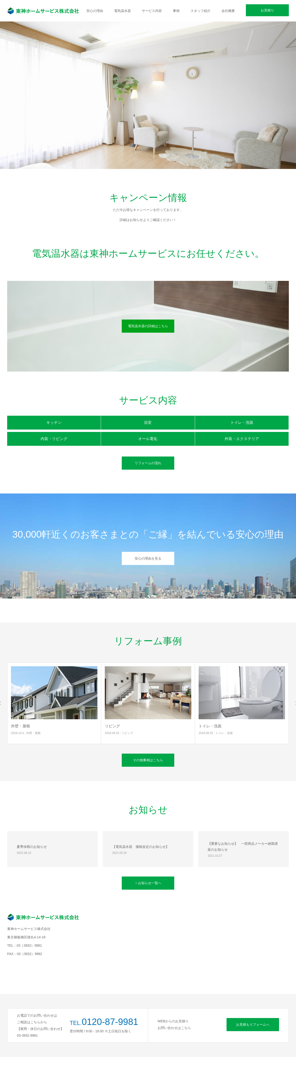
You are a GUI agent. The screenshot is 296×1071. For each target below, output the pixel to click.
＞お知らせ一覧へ (148, 883)
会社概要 (228, 11)
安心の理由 (94, 11)
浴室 (148, 422)
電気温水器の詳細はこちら (148, 326)
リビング (112, 726)
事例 (176, 11)
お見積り (267, 10)
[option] (148, 104)
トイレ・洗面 (241, 422)
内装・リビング (54, 439)
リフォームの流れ (148, 463)
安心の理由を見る (148, 558)
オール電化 (147, 439)
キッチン (54, 422)
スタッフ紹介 (200, 11)
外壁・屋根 (20, 726)
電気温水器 (122, 11)
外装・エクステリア (242, 439)
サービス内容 (152, 11)
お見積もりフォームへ (253, 1024)
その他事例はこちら (148, 760)
